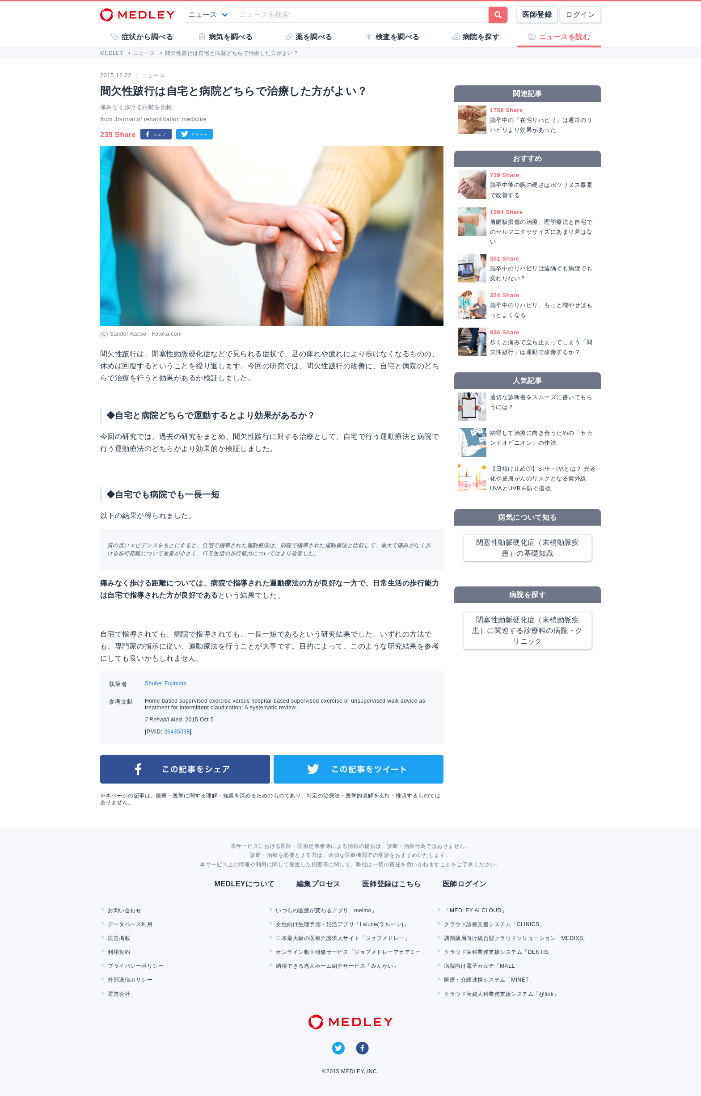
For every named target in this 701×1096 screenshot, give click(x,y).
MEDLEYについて (244, 884)
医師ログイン (465, 884)
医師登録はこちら (391, 884)
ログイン (580, 14)
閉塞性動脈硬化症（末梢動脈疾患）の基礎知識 (527, 548)
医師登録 (537, 14)
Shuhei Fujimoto (166, 683)
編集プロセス (318, 884)
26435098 (177, 732)
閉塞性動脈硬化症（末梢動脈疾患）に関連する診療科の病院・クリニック (527, 630)
